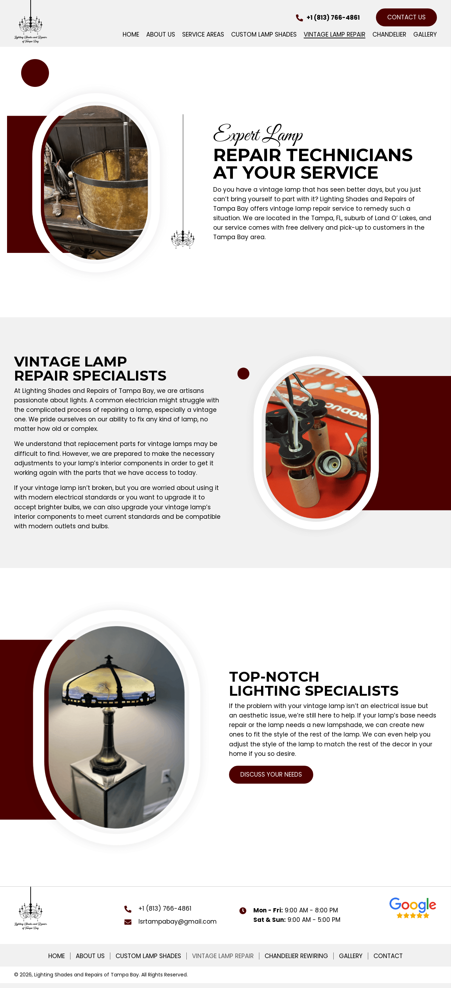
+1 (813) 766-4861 (333, 17)
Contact (388, 956)
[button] (406, 17)
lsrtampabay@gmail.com (177, 921)
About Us (90, 956)
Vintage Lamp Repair (223, 956)
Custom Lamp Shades (148, 956)
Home (56, 956)
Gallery (351, 956)
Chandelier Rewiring (296, 956)
